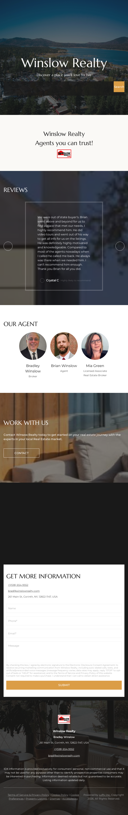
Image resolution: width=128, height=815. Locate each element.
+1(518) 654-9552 (64, 749)
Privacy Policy (88, 673)
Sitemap (55, 798)
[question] (64, 652)
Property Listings (36, 798)
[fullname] (64, 608)
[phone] (64, 620)
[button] (119, 86)
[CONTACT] (21, 453)
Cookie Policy (59, 795)
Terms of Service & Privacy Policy (28, 795)
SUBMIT (64, 685)
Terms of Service (66, 673)
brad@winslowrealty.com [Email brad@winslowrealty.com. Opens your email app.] (64, 755)
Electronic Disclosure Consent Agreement (92, 665)
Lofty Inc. (104, 795)
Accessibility (70, 798)
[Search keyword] (58, 86)
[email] (64, 633)
